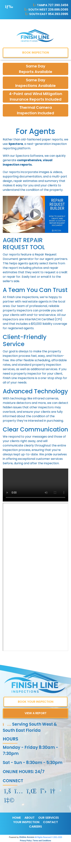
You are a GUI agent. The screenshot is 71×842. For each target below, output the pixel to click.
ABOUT (29, 818)
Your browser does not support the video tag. (35, 485)
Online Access (26, 837)
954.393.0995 (58, 14)
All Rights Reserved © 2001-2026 (48, 837)
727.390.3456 (58, 5)
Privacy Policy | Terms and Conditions (35, 841)
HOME (16, 818)
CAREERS (35, 826)
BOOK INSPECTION (35, 52)
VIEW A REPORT (36, 713)
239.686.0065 (58, 9)
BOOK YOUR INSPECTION (35, 702)
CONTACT (50, 822)
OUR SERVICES (48, 818)
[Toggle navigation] (9, 6)
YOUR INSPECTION (26, 822)
